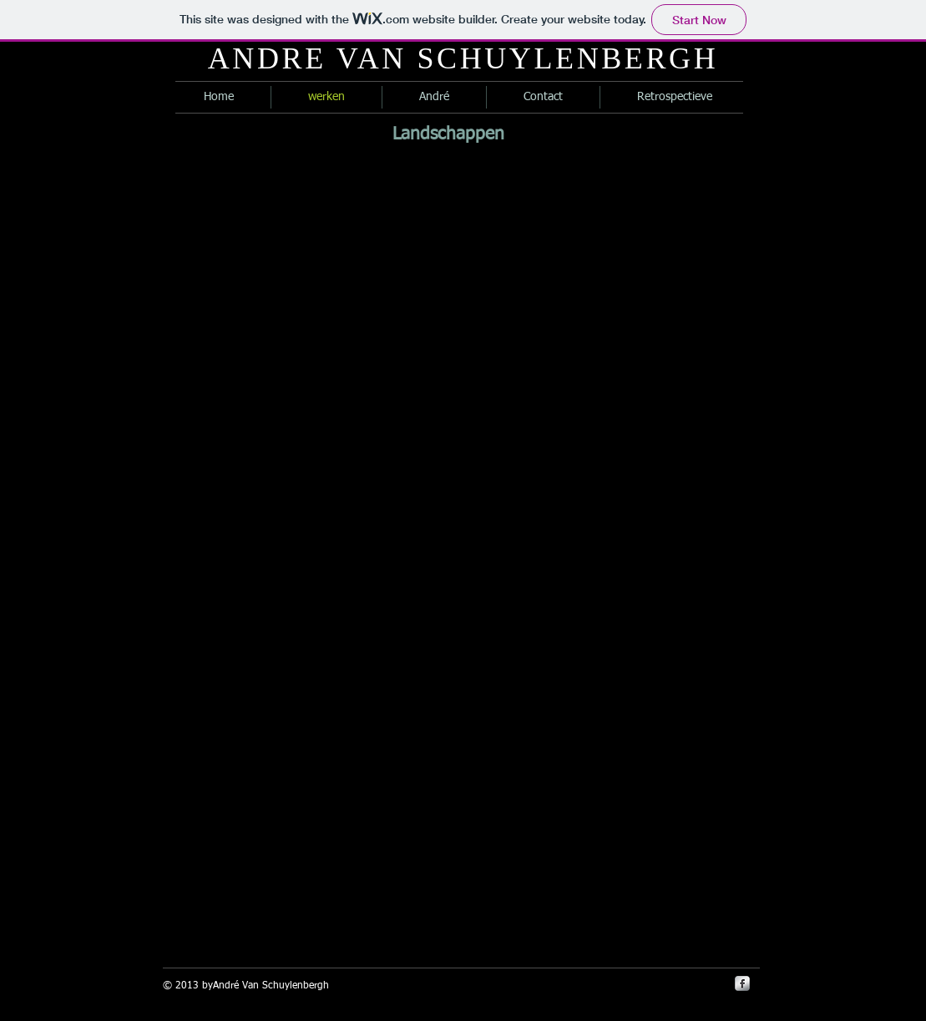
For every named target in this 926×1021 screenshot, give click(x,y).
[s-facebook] (742, 983)
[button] (153, 281)
